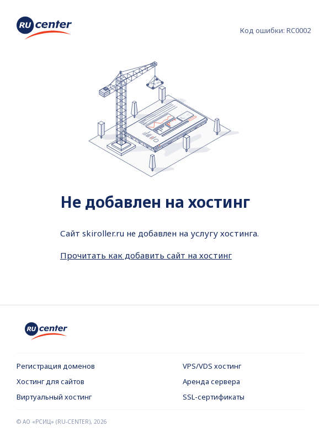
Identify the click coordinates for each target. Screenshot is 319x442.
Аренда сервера (211, 381)
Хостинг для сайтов (50, 381)
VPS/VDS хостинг (212, 366)
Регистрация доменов (56, 366)
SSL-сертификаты (213, 397)
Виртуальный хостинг (54, 397)
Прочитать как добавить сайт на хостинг (146, 255)
